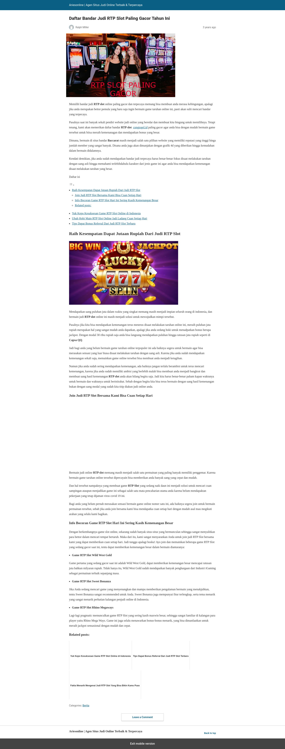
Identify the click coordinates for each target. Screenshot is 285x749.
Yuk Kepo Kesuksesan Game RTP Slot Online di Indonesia (106, 213)
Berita (86, 705)
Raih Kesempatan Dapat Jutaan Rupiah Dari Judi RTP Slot (106, 190)
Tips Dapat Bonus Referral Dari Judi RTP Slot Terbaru (103, 223)
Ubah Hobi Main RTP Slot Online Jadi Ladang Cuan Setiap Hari (109, 218)
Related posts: (83, 205)
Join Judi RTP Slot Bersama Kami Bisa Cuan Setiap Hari (108, 195)
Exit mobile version (142, 743)
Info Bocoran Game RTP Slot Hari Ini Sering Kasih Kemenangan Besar (116, 200)
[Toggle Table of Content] (72, 185)
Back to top (210, 733)
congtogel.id (140, 127)
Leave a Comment (142, 717)
